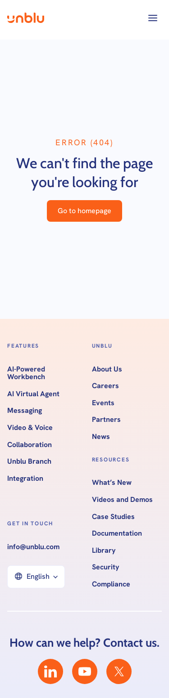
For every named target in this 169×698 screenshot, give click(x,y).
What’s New (112, 483)
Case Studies (113, 517)
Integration (25, 478)
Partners (106, 420)
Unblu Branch (29, 461)
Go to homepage (84, 210)
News (101, 437)
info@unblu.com (33, 547)
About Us (107, 369)
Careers (105, 386)
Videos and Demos (122, 500)
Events (103, 403)
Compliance (111, 584)
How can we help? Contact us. (84, 642)
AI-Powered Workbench (26, 373)
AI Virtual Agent (33, 394)
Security (105, 567)
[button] (153, 18)
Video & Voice (30, 428)
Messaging (24, 411)
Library (104, 550)
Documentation (117, 533)
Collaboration (29, 445)
